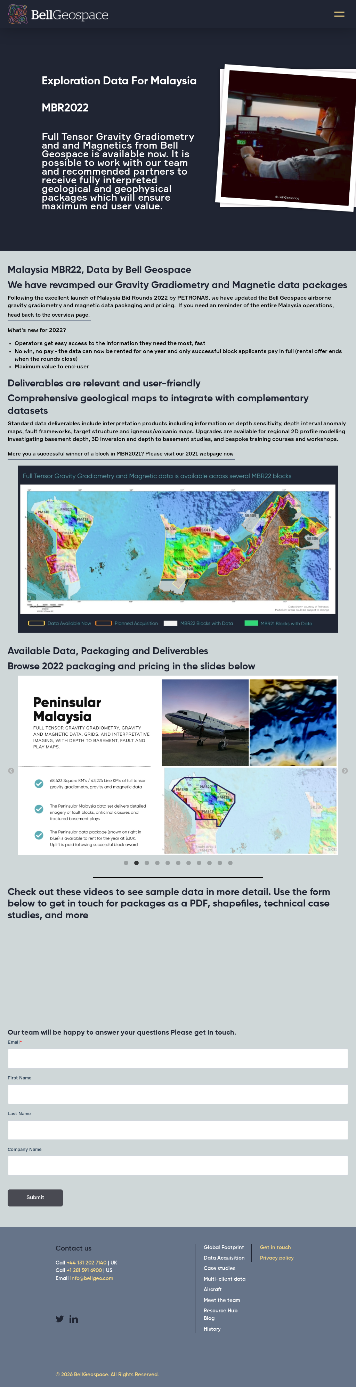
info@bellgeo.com (91, 1278)
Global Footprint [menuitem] (224, 1247)
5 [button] (167, 863)
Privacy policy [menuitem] (277, 1258)
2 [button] (136, 863)
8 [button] (198, 863)
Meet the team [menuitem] (222, 1300)
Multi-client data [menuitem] (224, 1279)
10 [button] (219, 863)
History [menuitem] (212, 1329)
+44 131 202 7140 (86, 1262)
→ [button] (344, 771)
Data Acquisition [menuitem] (224, 1258)
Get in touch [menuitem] (275, 1247)
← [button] (11, 771)
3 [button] (146, 863)
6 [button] (178, 863)
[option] (178, 550)
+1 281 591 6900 (84, 1270)
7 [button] (188, 863)
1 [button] (125, 863)
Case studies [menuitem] (219, 1268)
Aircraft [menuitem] (213, 1289)
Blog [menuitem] (209, 1318)
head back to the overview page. (49, 315)
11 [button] (230, 863)
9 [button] (209, 863)
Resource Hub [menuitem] (220, 1310)
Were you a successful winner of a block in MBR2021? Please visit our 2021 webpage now (121, 454)
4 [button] (157, 863)
